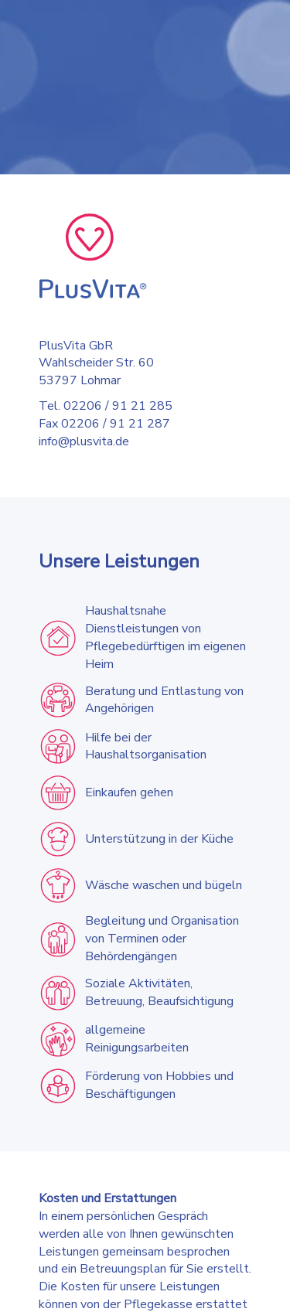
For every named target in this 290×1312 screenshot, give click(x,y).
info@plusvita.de (84, 441)
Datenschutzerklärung (59, 1294)
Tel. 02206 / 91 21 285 (105, 406)
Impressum (138, 1294)
